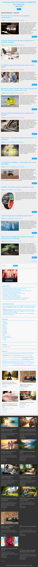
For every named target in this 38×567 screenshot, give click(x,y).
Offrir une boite (6, 307)
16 (3, 462)
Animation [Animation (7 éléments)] (5, 355)
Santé (4, 334)
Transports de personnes (7, 337)
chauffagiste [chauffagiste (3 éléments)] (22, 355)
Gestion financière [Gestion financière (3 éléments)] (15, 359)
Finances (4, 330)
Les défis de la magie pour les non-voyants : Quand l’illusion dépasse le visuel (17, 290)
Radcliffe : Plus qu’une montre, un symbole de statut (17, 187)
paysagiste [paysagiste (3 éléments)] (11, 362)
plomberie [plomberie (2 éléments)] (18, 362)
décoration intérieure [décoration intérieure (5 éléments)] (28, 357)
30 (3, 509)
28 (3, 561)
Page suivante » (34, 261)
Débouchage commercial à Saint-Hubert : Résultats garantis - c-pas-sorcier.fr (17, 313)
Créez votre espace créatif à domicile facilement (11, 296)
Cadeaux (4, 327)
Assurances (5, 322)
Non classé (5, 333)
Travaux (4, 338)
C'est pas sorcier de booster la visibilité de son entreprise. (21, 565)
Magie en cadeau (6, 306)
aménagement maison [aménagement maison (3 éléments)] (30, 353)
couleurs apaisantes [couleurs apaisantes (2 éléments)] (11, 357)
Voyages (4, 339)
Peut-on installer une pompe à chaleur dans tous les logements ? (15, 299)
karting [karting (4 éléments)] (27, 361)
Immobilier (5, 331)
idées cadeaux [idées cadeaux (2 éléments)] (20, 359)
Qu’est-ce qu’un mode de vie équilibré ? (10, 294)
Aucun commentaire (20, 20)
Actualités (5, 321)
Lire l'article (4, 386)
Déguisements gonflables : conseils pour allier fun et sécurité (23, 309)
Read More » (34, 37)
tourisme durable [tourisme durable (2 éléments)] (9, 365)
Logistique (5, 332)
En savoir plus (4, 437)
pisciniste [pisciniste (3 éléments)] (15, 362)
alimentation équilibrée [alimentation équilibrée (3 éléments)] (22, 353)
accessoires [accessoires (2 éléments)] (3, 353)
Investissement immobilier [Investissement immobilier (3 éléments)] (15, 361)
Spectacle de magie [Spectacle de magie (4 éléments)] (19, 363)
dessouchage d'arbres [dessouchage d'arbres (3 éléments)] (18, 357)
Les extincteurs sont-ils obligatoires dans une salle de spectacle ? (23, 306)
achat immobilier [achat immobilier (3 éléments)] (8, 353)
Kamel (15, 20)
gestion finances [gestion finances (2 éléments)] (10, 359)
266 (5, 412)
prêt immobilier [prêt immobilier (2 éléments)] (21, 362)
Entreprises (5, 328)
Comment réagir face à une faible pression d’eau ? (17, 216)
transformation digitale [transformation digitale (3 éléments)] (15, 365)
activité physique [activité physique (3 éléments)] (14, 353)
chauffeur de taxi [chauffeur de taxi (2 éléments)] (27, 355)
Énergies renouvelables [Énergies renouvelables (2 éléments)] (5, 366)
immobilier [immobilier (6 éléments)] (25, 359)
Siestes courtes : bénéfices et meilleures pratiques (12, 289)
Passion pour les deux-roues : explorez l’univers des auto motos (14, 288)
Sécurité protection (6, 336)
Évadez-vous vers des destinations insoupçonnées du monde (14, 293)
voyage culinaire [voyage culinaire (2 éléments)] (34, 365)
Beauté (4, 325)
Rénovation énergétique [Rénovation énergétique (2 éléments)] (26, 362)
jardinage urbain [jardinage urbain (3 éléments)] (23, 361)
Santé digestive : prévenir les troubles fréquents (11, 295)
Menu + (19, 9)
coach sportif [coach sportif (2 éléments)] (7, 357)
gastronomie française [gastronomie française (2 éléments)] (4, 359)
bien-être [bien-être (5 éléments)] (17, 355)
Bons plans (5, 326)
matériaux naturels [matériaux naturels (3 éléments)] (5, 362)
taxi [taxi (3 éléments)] (6, 365)
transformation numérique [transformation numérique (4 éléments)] (26, 365)
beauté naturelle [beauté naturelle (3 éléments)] (12, 355)
